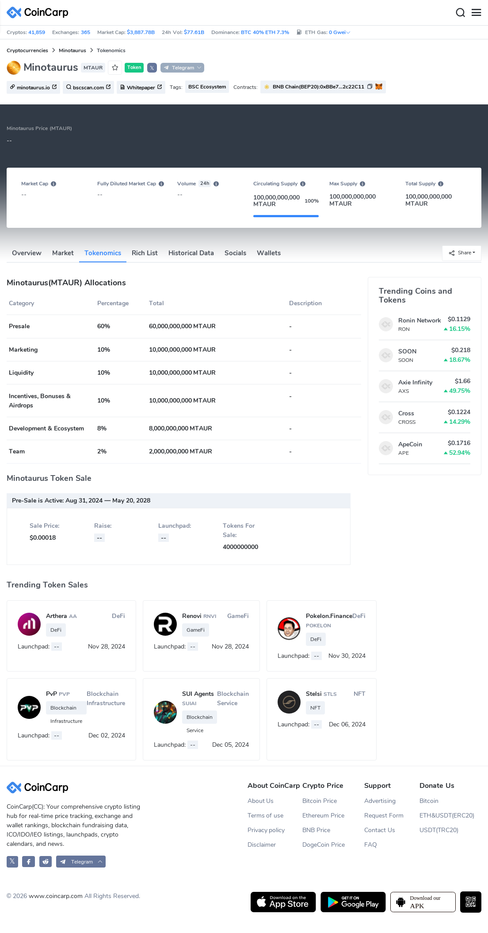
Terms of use (266, 815)
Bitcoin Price (319, 801)
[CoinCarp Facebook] (28, 861)
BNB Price (316, 830)
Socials (235, 253)
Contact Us (379, 830)
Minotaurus (72, 50)
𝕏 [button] (152, 68)
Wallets (269, 253)
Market (63, 253)
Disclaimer (262, 845)
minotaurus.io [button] (33, 87)
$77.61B (194, 32)
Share (459, 253)
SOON (407, 351)
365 (85, 32)
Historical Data (191, 253)
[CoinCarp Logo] (40, 12)
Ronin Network (419, 320)
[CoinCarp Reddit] (45, 861)
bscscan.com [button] (88, 87)
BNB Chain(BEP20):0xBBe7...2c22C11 (318, 86)
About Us (261, 801)
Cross (406, 413)
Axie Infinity (415, 382)
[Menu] (476, 13)
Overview (27, 253)
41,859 (36, 32)
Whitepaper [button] (141, 87)
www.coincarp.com (56, 896)
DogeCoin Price (323, 845)
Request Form (384, 815)
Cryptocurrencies (27, 50)
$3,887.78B (141, 32)
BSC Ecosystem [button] (207, 86)
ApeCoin (410, 444)
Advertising (380, 801)
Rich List (145, 253)
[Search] (460, 13)
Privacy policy (266, 830)
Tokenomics (102, 253)
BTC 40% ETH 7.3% (265, 32)
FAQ (370, 845)
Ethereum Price (323, 815)
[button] (323, 87)
